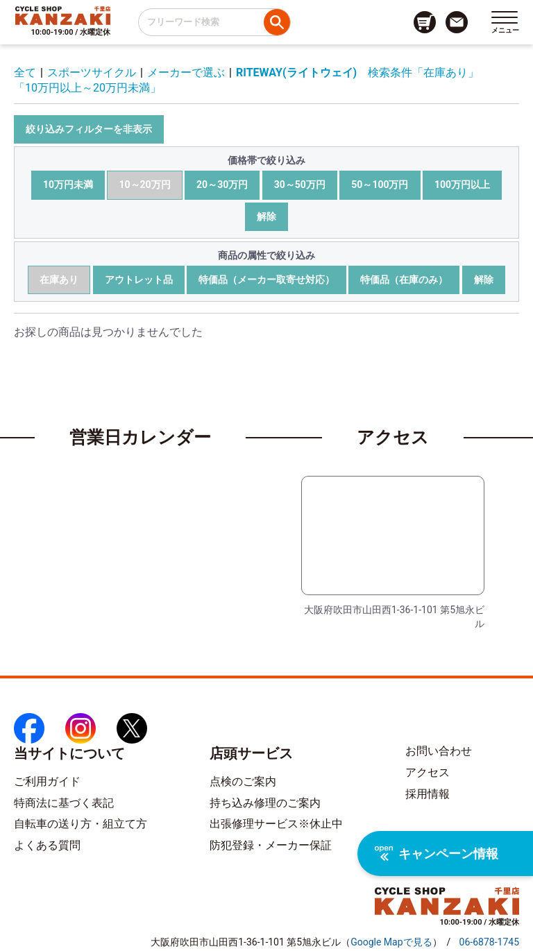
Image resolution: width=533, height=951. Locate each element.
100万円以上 (462, 184)
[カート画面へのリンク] (425, 22)
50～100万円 (379, 184)
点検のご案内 (243, 781)
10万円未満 (68, 184)
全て (25, 72)
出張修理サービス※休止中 (276, 823)
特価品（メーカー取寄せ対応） (266, 279)
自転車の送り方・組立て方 (80, 823)
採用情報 (427, 793)
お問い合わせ (438, 750)
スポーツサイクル (91, 72)
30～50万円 (299, 184)
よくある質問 (47, 845)
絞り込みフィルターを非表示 (89, 129)
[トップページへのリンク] (62, 15)
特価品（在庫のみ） (404, 279)
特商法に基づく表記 (64, 802)
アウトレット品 (139, 279)
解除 (266, 216)
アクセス (427, 772)
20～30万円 (222, 184)
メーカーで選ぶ (186, 72)
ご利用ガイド (47, 781)
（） (391, 942)
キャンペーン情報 (436, 853)
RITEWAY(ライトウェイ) (296, 72)
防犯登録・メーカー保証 (271, 845)
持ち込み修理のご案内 (265, 802)
